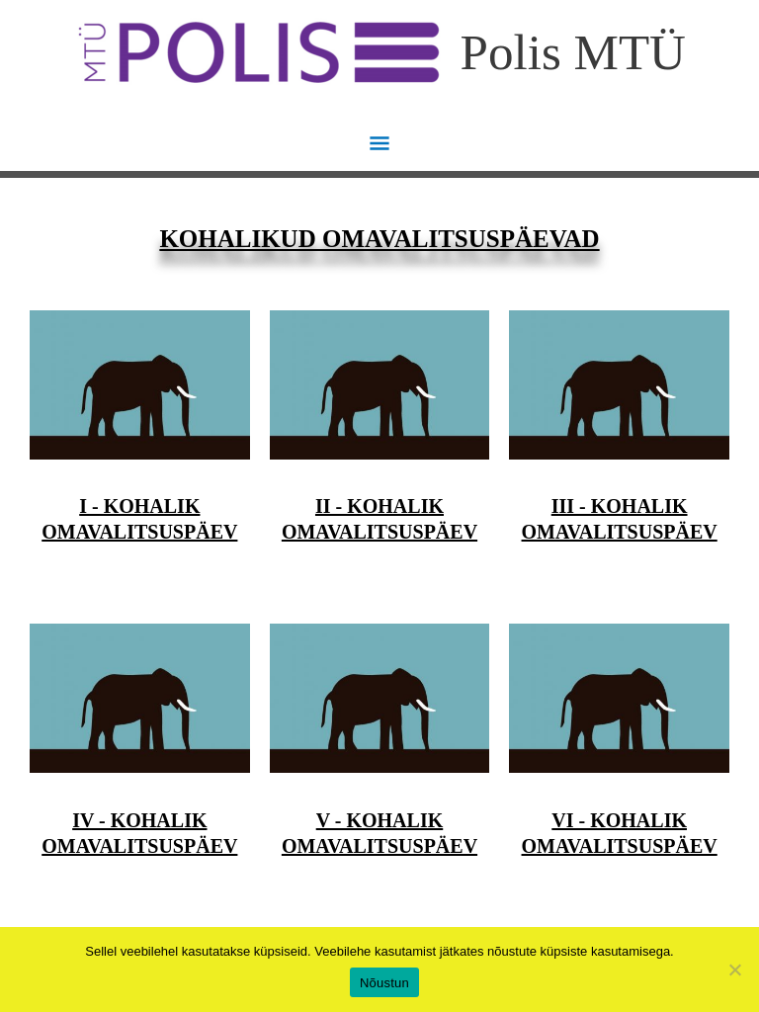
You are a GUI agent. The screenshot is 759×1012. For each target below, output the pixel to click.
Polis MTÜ (573, 52)
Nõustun (384, 982)
